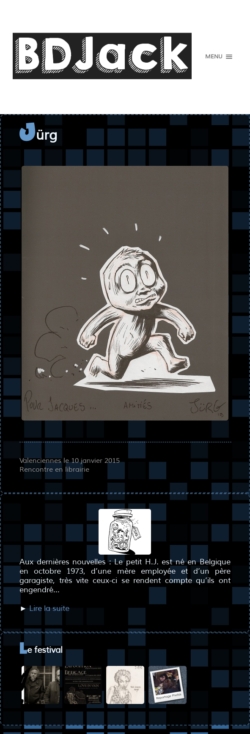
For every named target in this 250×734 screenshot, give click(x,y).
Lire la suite (49, 608)
